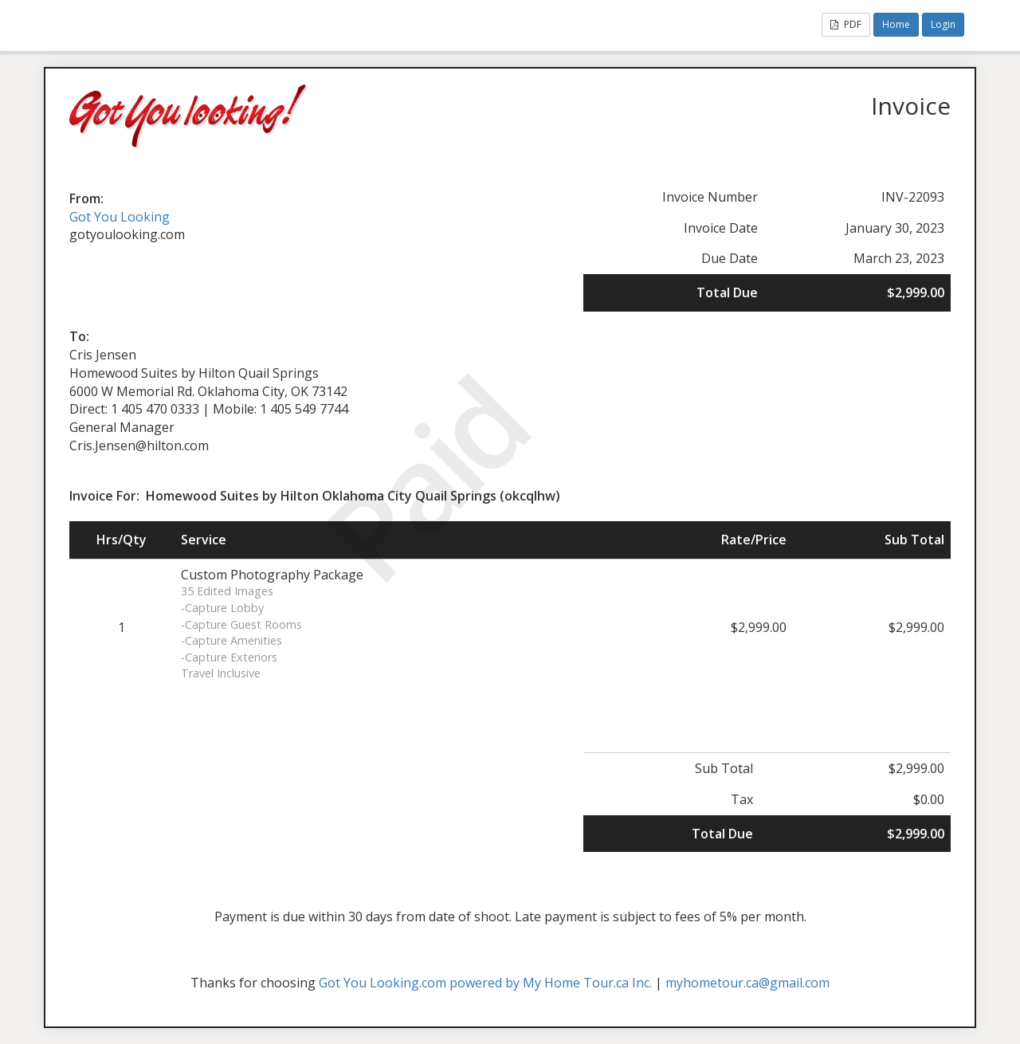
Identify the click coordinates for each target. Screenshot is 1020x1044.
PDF (845, 24)
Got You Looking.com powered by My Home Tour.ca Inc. (485, 982)
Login (943, 24)
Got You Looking (119, 217)
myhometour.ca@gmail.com (747, 982)
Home (896, 24)
